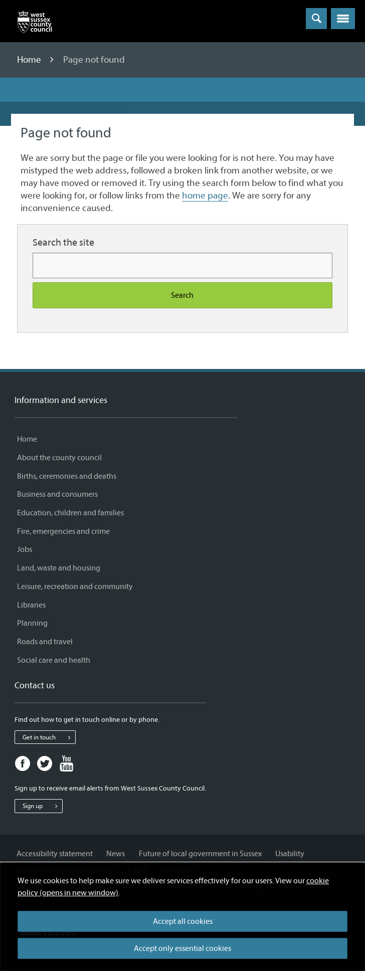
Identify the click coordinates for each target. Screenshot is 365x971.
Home (30, 59)
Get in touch (49, 737)
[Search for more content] (182, 265)
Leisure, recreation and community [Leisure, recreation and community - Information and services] (75, 586)
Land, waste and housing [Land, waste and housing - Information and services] (58, 567)
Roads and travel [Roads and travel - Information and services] (45, 641)
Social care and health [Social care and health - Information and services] (53, 660)
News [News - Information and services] (115, 853)
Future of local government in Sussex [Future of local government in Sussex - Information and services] (200, 853)
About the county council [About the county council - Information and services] (59, 457)
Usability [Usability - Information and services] (289, 853)
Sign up (42, 806)
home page (205, 195)
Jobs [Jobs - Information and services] (24, 549)
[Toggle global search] (316, 18)
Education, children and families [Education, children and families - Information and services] (70, 512)
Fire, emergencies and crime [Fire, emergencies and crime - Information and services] (63, 531)
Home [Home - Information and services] (27, 439)
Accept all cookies (183, 921)
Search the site (63, 242)
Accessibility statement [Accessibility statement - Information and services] (55, 853)
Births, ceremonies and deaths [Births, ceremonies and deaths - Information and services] (66, 476)
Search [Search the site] (182, 295)
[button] (343, 18)
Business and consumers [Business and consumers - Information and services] (57, 494)
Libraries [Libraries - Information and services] (31, 605)
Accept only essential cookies (182, 948)
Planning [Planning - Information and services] (32, 623)
